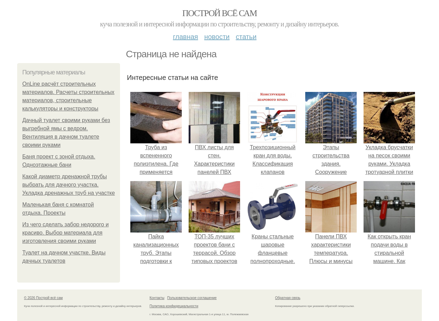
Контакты (157, 298)
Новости (216, 36)
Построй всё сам (219, 13)
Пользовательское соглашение (192, 298)
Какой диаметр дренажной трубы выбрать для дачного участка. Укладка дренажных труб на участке (68, 185)
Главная (185, 36)
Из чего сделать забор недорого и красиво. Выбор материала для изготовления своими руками (65, 233)
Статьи (246, 36)
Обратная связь (287, 298)
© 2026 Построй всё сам (43, 298)
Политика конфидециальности (174, 306)
